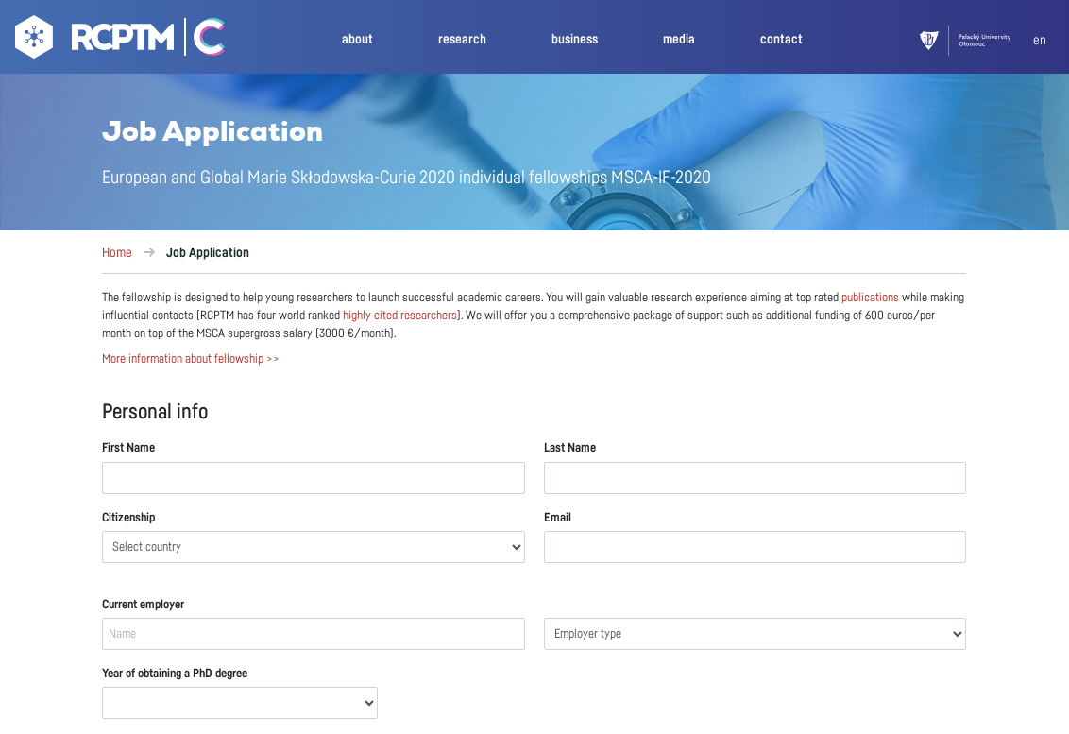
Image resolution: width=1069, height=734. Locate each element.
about (357, 39)
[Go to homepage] (92, 40)
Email (557, 518)
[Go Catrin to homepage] (201, 41)
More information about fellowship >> (191, 359)
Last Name (570, 448)
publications (870, 298)
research (462, 39)
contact (781, 39)
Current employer (143, 605)
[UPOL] (976, 41)
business (574, 39)
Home (117, 253)
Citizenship (128, 518)
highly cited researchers (400, 316)
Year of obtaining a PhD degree (174, 674)
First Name (128, 448)
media (679, 39)
